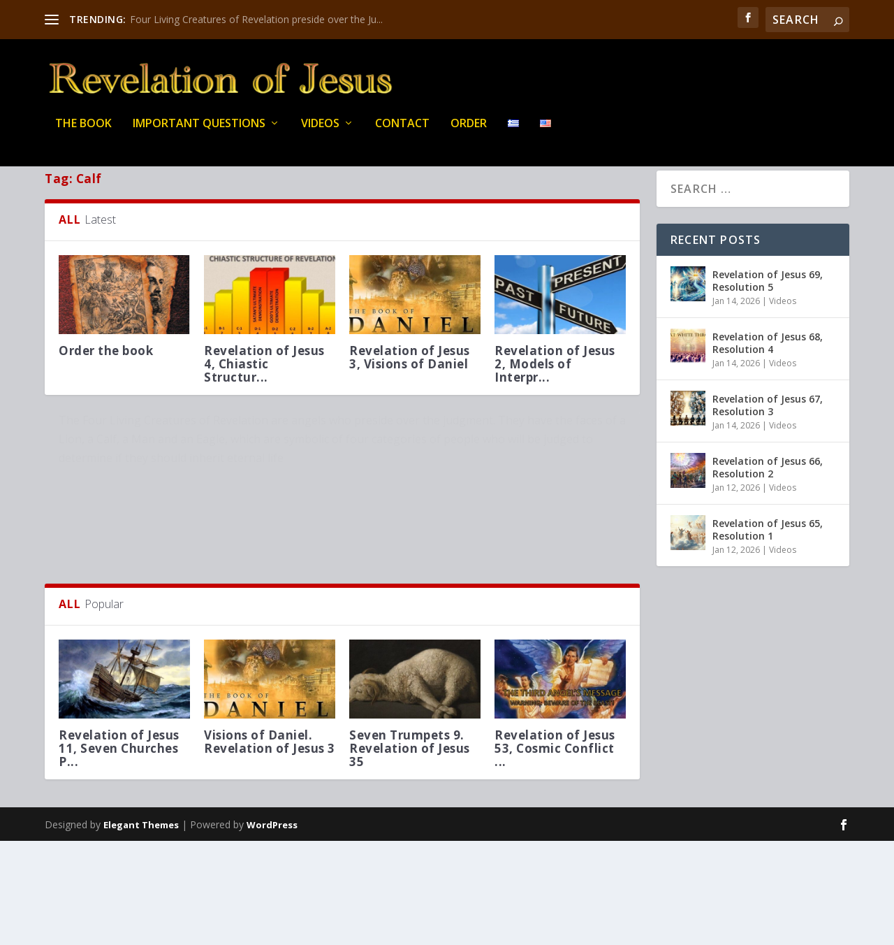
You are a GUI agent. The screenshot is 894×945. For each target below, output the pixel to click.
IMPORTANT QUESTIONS (199, 132)
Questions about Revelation (113, 501)
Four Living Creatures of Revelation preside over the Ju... (256, 19)
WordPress (272, 929)
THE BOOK (83, 132)
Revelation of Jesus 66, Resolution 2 (767, 499)
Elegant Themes (141, 929)
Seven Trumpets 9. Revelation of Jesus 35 (409, 851)
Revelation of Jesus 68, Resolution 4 (767, 375)
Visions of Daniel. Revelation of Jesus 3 (269, 845)
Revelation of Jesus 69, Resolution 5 (767, 313)
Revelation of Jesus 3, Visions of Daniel (409, 389)
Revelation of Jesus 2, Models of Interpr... (554, 396)
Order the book (106, 383)
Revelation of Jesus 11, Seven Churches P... (119, 851)
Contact (402, 132)
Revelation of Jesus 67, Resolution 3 (767, 437)
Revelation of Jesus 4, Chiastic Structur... (264, 396)
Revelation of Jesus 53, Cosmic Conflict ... (554, 851)
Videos (320, 132)
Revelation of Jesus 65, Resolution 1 (767, 562)
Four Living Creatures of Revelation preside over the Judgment (170, 471)
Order (468, 132)
